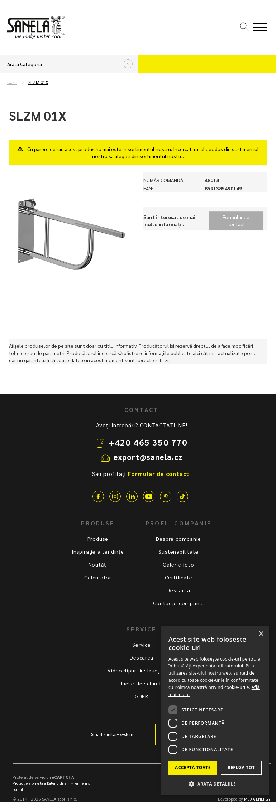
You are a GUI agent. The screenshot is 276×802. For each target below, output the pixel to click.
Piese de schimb (141, 683)
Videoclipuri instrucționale (142, 670)
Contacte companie (178, 603)
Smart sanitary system (112, 734)
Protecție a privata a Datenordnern (41, 783)
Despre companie (178, 538)
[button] (215, 783)
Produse (98, 538)
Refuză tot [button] (241, 767)
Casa (12, 82)
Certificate (178, 577)
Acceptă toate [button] (193, 767)
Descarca (178, 590)
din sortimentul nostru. (158, 156)
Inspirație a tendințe (98, 551)
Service (141, 644)
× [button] (260, 634)
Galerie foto (178, 564)
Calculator (97, 577)
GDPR (141, 696)
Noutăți (98, 564)
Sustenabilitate (178, 551)
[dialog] (215, 710)
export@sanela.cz (148, 457)
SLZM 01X (38, 82)
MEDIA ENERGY (257, 799)
